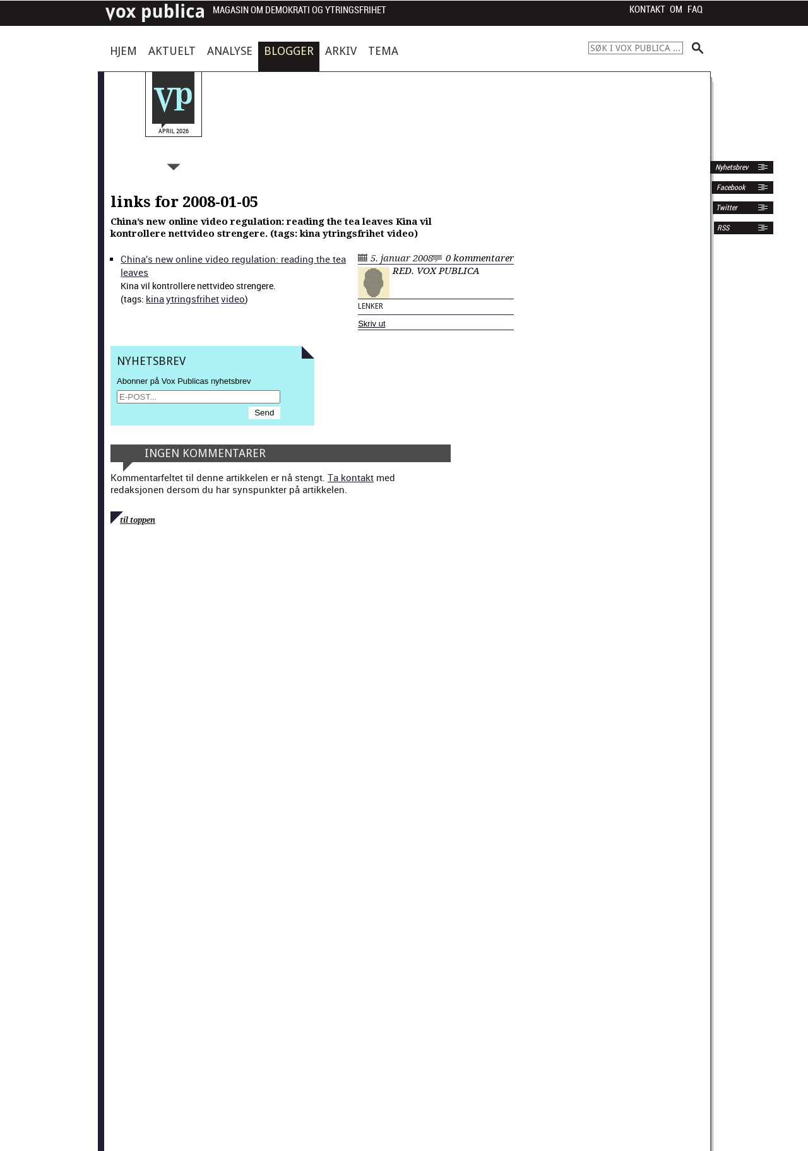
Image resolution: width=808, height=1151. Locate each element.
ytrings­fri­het (192, 298)
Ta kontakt (351, 477)
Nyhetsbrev (730, 167)
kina (155, 298)
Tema (383, 50)
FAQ (695, 9)
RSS (723, 228)
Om (676, 9)
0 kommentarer (480, 258)
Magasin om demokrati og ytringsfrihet (299, 10)
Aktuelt (172, 50)
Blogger (289, 50)
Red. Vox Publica (436, 271)
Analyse (229, 50)
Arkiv (341, 50)
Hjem (123, 50)
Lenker (370, 306)
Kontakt (647, 9)
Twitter (726, 207)
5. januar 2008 (402, 258)
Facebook (730, 187)
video (233, 298)
